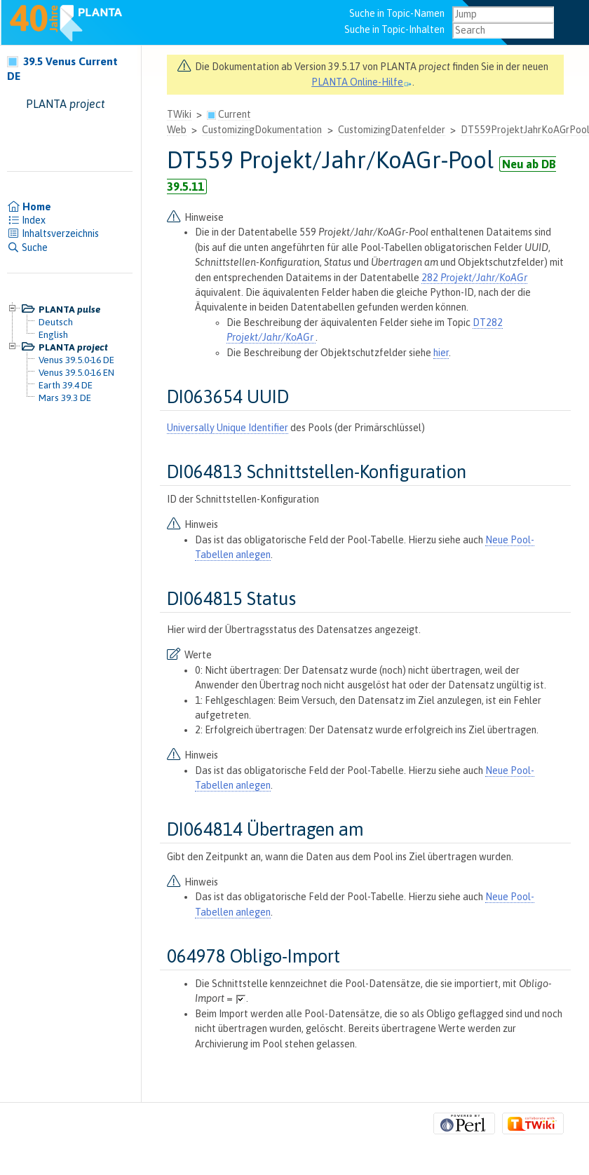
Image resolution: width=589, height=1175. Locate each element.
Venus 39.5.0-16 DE (76, 359)
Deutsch (56, 321)
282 (474, 277)
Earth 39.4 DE (66, 384)
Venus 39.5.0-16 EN (76, 372)
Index (26, 220)
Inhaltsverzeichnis (53, 233)
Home (29, 206)
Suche (27, 247)
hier (441, 352)
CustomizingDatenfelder (391, 129)
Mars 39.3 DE (65, 397)
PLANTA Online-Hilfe (361, 82)
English (53, 334)
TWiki (179, 114)
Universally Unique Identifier (227, 427)
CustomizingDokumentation (262, 129)
